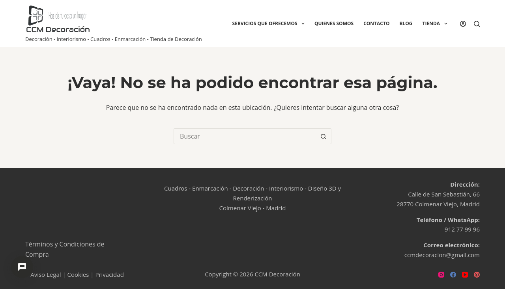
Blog (405, 23)
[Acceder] (463, 24)
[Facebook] (453, 275)
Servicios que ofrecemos (270, 23)
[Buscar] (477, 24)
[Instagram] (441, 275)
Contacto (376, 23)
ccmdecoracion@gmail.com (442, 255)
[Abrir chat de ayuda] (22, 267)
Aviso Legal (45, 274)
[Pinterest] (477, 275)
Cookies (78, 274)
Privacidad (109, 274)
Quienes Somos (334, 23)
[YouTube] (465, 275)
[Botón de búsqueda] (323, 136)
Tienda (437, 23)
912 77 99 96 (462, 229)
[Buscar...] (245, 136)
